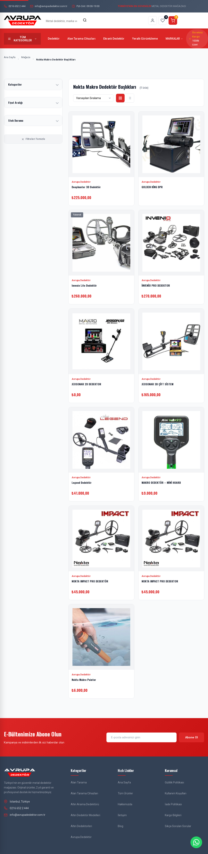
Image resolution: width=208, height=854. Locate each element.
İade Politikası (173, 804)
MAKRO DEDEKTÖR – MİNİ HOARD (161, 482)
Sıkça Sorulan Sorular (178, 826)
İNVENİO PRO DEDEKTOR (156, 285)
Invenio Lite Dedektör (84, 285)
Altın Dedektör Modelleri (85, 815)
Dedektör (54, 38)
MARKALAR (174, 38)
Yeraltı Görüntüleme (145, 38)
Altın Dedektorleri (81, 826)
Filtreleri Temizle (33, 139)
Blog (120, 826)
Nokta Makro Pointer (84, 680)
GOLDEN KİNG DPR (152, 187)
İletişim (122, 815)
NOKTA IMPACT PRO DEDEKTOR (160, 581)
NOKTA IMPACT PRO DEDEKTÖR (90, 581)
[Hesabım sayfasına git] (152, 20)
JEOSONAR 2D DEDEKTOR (86, 384)
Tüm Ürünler (125, 793)
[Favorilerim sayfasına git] (162, 20)
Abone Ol (191, 737)
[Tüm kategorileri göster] (22, 39)
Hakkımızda (125, 804)
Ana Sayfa (9, 57)
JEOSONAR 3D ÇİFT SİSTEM (157, 384)
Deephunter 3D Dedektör (86, 187)
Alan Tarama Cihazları (81, 38)
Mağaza (25, 57)
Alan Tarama (79, 782)
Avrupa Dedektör (81, 837)
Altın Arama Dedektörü (85, 804)
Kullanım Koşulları (175, 793)
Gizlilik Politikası (174, 782)
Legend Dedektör (82, 482)
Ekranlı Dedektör (113, 38)
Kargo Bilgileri (173, 815)
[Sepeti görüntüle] (173, 20)
